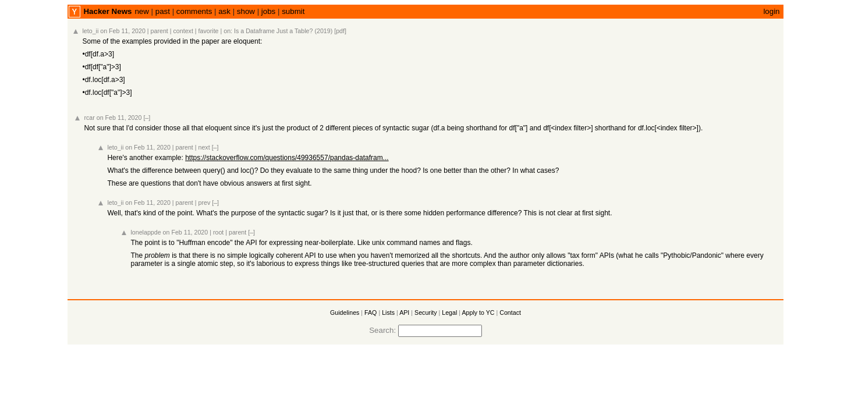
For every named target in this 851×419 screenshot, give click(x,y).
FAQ (370, 312)
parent (159, 30)
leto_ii (90, 30)
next (204, 147)
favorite (208, 30)
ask (224, 11)
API (404, 312)
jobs (268, 11)
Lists (388, 312)
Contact (510, 312)
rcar (89, 117)
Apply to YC (478, 312)
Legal (449, 312)
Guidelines (344, 312)
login (771, 11)
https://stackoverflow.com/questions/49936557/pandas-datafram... (287, 158)
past (162, 11)
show (246, 11)
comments (194, 11)
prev (204, 202)
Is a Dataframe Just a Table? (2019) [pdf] (290, 30)
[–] (146, 117)
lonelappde (145, 232)
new (141, 11)
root (218, 232)
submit (293, 11)
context (183, 30)
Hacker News (107, 11)
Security (425, 312)
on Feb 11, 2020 (123, 30)
